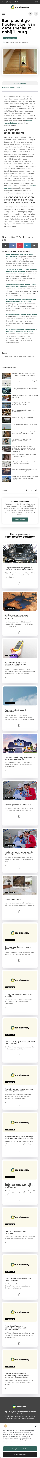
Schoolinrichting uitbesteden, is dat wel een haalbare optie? (24, 471)
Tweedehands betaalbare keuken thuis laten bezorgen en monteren (24, 376)
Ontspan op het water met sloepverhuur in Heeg (21, 405)
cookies (5, 1440)
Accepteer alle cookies (20, 1449)
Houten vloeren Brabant (26, 358)
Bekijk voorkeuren (20, 1454)
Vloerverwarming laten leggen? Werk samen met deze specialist (19, 1139)
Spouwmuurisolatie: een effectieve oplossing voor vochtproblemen (16, 666)
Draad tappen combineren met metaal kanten (23, 412)
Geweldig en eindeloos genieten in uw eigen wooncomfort (20, 760)
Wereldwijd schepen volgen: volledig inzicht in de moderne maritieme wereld (25, 479)
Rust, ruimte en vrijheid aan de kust (24, 426)
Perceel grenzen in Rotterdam (18, 806)
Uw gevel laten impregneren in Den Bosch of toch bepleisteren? (19, 570)
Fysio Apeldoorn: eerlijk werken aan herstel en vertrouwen (24, 390)
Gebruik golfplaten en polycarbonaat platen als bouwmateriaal (16, 1329)
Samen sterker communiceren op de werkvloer (25, 398)
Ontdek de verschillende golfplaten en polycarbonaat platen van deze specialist (17, 1377)
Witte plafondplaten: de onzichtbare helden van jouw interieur (24, 464)
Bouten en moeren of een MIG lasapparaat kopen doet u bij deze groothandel (20, 1187)
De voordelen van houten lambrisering (21, 316)
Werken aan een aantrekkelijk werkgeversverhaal (22, 419)
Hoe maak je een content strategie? (24, 382)
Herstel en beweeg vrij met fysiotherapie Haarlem (21, 441)
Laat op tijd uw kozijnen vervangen (15, 1234)
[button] (36, 1426)
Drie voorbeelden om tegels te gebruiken (18, 949)
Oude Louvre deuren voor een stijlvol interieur (18, 1281)
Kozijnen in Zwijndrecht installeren (15, 712)
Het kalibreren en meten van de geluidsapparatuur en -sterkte (19, 855)
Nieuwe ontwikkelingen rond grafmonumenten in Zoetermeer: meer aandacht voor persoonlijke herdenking (23, 450)
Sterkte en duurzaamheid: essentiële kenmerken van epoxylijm (16, 618)
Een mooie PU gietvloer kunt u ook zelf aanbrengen (20, 1044)
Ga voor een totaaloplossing (14, 89)
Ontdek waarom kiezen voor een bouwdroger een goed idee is (19, 1092)
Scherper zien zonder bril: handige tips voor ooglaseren (24, 457)
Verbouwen (10, 40)
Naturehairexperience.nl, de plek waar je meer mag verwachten (23, 434)
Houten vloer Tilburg (10, 358)
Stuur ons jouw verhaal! (20, 503)
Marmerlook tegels (13, 901)
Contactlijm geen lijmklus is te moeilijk (18, 997)
